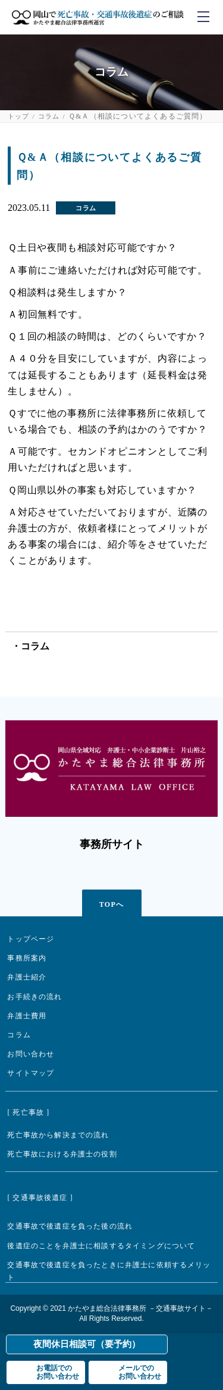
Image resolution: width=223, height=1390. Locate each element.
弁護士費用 (26, 1016)
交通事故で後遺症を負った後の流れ (70, 1226)
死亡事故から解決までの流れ (58, 1135)
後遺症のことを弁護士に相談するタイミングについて (101, 1246)
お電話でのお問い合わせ (57, 1372)
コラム (49, 116)
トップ (19, 116)
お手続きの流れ (34, 997)
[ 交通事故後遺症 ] (40, 1198)
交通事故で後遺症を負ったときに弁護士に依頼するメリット (109, 1271)
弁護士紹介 (26, 977)
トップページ (30, 939)
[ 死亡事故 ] (28, 1113)
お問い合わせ (30, 1054)
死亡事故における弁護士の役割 (62, 1154)
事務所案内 (26, 958)
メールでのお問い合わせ (139, 1372)
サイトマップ (30, 1073)
